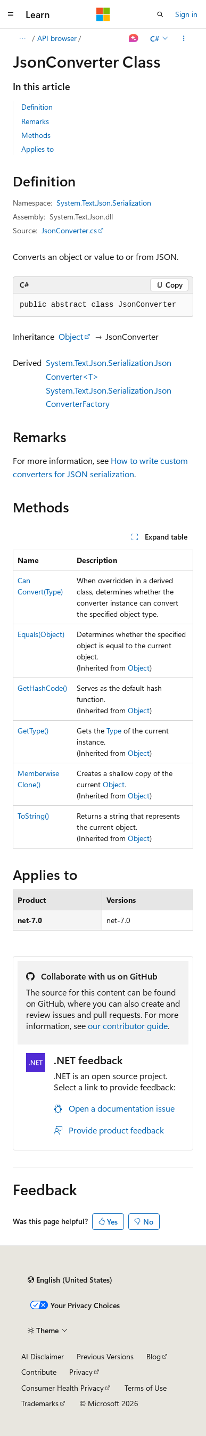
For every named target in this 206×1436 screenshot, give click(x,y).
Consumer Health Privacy (62, 1388)
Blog (153, 1356)
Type (113, 730)
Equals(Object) (41, 634)
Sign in (186, 14)
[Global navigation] (10, 14)
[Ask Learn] (133, 38)
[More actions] (184, 38)
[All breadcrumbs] (22, 38)
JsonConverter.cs (69, 230)
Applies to (37, 149)
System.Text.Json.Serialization (103, 203)
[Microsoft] (103, 14)
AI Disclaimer (42, 1356)
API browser (57, 38)
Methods (36, 135)
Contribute (38, 1372)
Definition (37, 107)
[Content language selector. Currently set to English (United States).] (70, 1279)
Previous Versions (105, 1356)
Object (71, 336)
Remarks (35, 121)
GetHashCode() (42, 688)
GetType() (33, 730)
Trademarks (40, 1403)
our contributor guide (128, 1025)
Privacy (81, 1372)
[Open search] (160, 14)
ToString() (33, 816)
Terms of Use (146, 1388)
